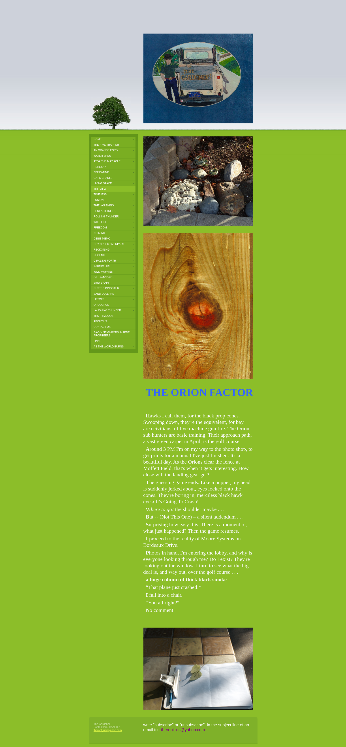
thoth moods (103, 315)
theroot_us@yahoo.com (108, 730)
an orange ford (106, 150)
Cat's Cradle (103, 177)
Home (98, 139)
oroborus (101, 304)
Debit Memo (102, 238)
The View (100, 189)
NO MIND (99, 233)
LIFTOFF (99, 299)
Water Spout (103, 155)
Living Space (103, 183)
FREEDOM (100, 227)
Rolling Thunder (106, 216)
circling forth (105, 260)
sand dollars (104, 293)
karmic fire (102, 266)
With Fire (100, 222)
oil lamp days (103, 277)
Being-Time (101, 172)
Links (97, 341)
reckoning (102, 249)
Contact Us (102, 326)
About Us (100, 321)
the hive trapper (106, 144)
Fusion (98, 200)
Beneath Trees (104, 211)
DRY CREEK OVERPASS (109, 244)
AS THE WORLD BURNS (109, 346)
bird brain (101, 282)
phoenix (99, 255)
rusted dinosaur (106, 288)
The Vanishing (104, 205)
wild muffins (103, 271)
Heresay (100, 166)
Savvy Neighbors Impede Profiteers (112, 334)
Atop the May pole (107, 161)
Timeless (100, 194)
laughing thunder (107, 310)
